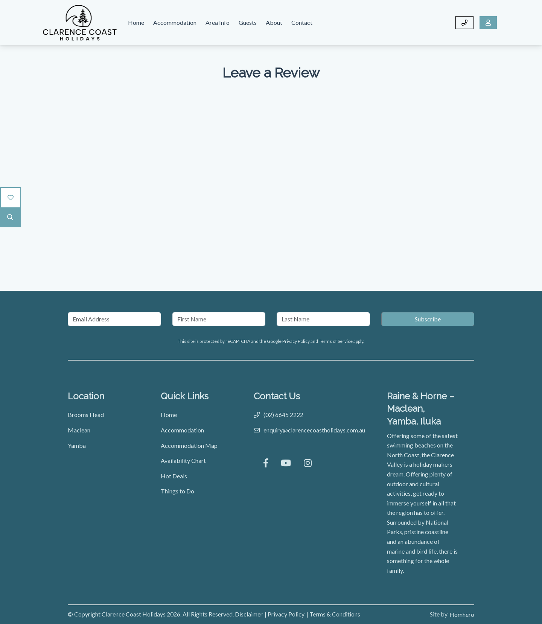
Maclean (79, 430)
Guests (248, 22)
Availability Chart (183, 460)
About (274, 22)
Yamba (77, 445)
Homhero (461, 614)
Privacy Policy (296, 341)
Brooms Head (86, 414)
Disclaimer (249, 614)
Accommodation (174, 22)
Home (136, 22)
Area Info (218, 22)
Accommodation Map (189, 445)
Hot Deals (174, 475)
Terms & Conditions (334, 614)
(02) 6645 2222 (283, 414)
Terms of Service (336, 341)
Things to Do (177, 491)
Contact (301, 22)
